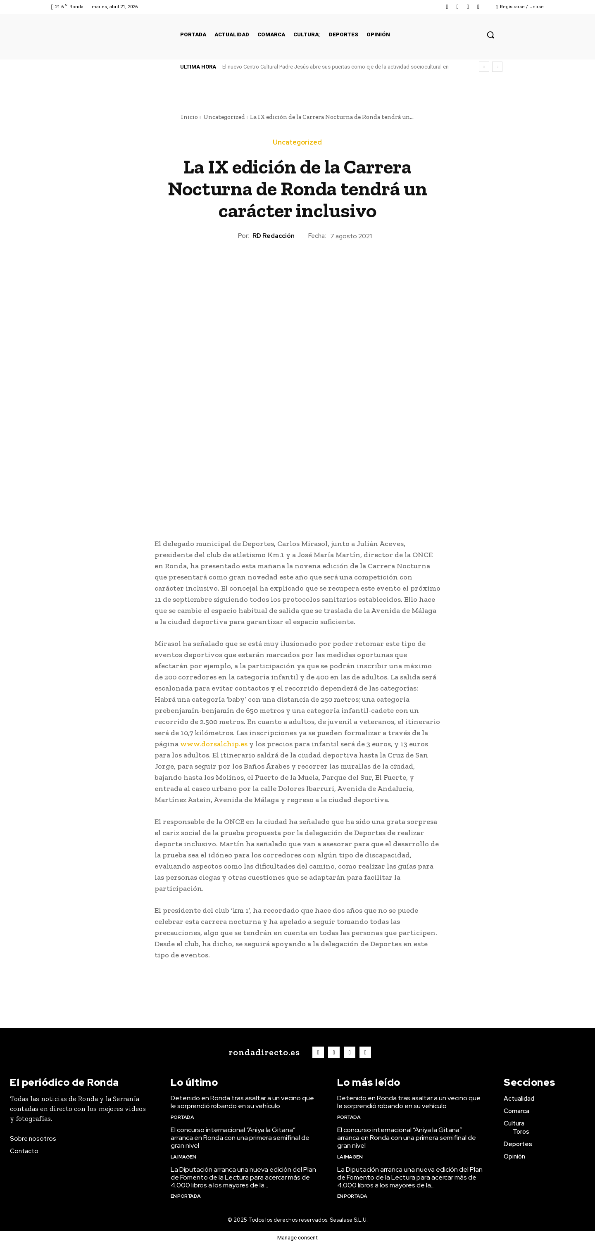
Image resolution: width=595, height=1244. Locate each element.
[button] (490, 35)
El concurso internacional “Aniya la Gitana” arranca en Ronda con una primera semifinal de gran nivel (240, 1137)
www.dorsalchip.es (214, 743)
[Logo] (262, 1052)
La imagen (183, 1157)
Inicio (189, 117)
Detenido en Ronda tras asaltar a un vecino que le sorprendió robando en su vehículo (242, 1102)
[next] (497, 67)
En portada (186, 1196)
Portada (182, 1117)
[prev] (484, 67)
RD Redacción (273, 236)
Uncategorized (224, 117)
